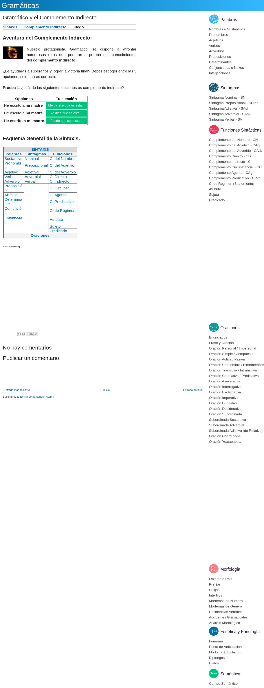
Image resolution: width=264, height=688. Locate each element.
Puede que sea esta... (66, 121)
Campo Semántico (223, 683)
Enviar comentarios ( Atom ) (37, 396)
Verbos (214, 46)
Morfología (230, 569)
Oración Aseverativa (224, 381)
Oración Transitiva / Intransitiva (233, 370)
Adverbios (217, 51)
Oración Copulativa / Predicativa (234, 376)
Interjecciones (219, 73)
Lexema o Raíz (220, 579)
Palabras (228, 19)
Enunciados (218, 337)
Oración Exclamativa (225, 392)
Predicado (217, 200)
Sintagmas (230, 87)
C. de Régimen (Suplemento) (231, 184)
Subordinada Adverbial (226, 425)
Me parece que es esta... (66, 105)
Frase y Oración (221, 343)
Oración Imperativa (224, 398)
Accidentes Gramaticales (228, 617)
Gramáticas (20, 5)
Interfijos (215, 595)
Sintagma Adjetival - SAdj (228, 108)
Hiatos (214, 663)
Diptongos (217, 658)
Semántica (230, 674)
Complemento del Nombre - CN (233, 140)
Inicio (106, 389)
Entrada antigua (193, 389)
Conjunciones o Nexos (226, 68)
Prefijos (215, 584)
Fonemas (216, 641)
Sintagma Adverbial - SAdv (229, 114)
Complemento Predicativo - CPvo (235, 178)
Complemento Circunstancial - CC (235, 167)
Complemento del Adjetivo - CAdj (234, 145)
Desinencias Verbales (226, 612)
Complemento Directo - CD (230, 156)
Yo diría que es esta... (66, 113)
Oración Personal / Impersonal (232, 348)
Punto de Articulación (225, 647)
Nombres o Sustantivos (227, 29)
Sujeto (214, 195)
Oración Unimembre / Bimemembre (236, 365)
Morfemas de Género (225, 606)
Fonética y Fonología (240, 631)
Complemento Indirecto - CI (230, 162)
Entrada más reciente (17, 389)
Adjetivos (216, 40)
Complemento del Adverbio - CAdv (235, 151)
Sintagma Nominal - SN (227, 97)
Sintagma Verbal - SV (225, 119)
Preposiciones (220, 57)
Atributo (215, 189)
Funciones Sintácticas (240, 130)
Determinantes (220, 62)
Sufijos (214, 590)
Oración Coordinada (224, 436)
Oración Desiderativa (225, 409)
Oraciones (230, 327)
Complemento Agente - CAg (230, 173)
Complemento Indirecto (45, 27)
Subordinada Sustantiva (227, 420)
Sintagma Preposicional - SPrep (233, 103)
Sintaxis (10, 27)
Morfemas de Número (226, 601)
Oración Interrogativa (225, 387)
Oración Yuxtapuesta (225, 442)
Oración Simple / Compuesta (231, 354)
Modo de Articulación (225, 652)
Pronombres (218, 35)
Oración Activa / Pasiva (227, 359)
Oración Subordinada (225, 414)
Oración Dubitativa (223, 403)
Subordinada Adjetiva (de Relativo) (236, 431)
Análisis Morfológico (224, 623)
